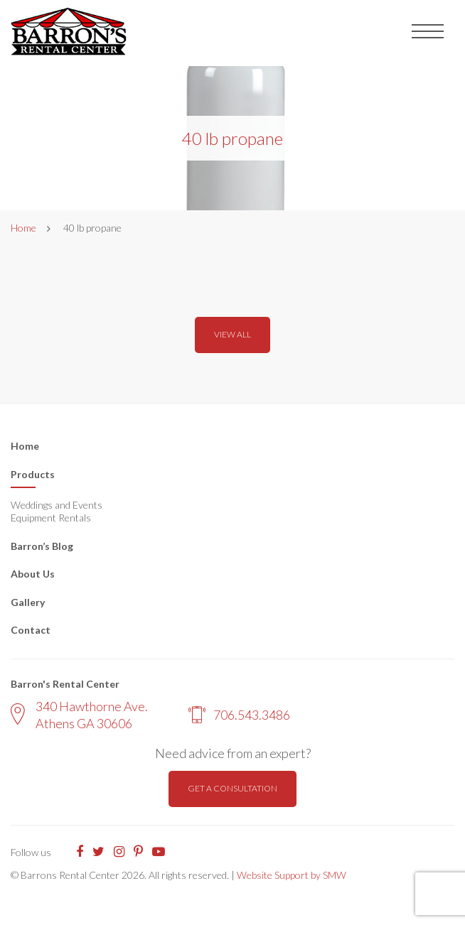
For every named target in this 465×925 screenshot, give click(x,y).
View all (232, 334)
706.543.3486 (239, 714)
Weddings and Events (56, 505)
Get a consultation (232, 788)
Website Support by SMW (291, 875)
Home (23, 228)
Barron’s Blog (42, 546)
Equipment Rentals (51, 518)
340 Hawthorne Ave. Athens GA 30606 (79, 714)
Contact (30, 630)
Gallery (28, 602)
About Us (33, 574)
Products (33, 474)
